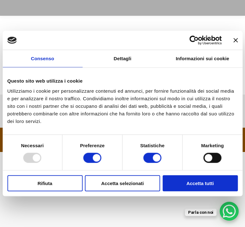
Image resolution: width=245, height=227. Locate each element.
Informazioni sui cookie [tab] (202, 58)
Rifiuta (45, 183)
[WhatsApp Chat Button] (229, 211)
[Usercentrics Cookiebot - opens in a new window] (194, 40)
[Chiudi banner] (235, 40)
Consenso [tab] (42, 58)
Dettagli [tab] (123, 58)
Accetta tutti (200, 183)
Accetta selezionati (122, 183)
